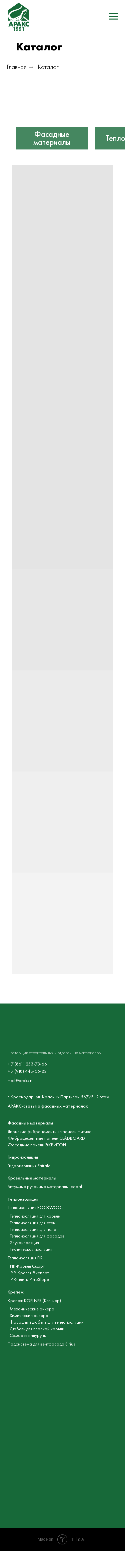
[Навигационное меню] (113, 16)
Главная (16, 67)
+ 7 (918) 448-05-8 (26, 1071)
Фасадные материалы (51, 138)
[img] (52, 113)
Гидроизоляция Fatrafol (30, 1166)
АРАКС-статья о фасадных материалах (48, 1106)
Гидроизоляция (23, 1157)
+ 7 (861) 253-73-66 (27, 1064)
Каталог (48, 67)
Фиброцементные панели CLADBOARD (46, 1138)
